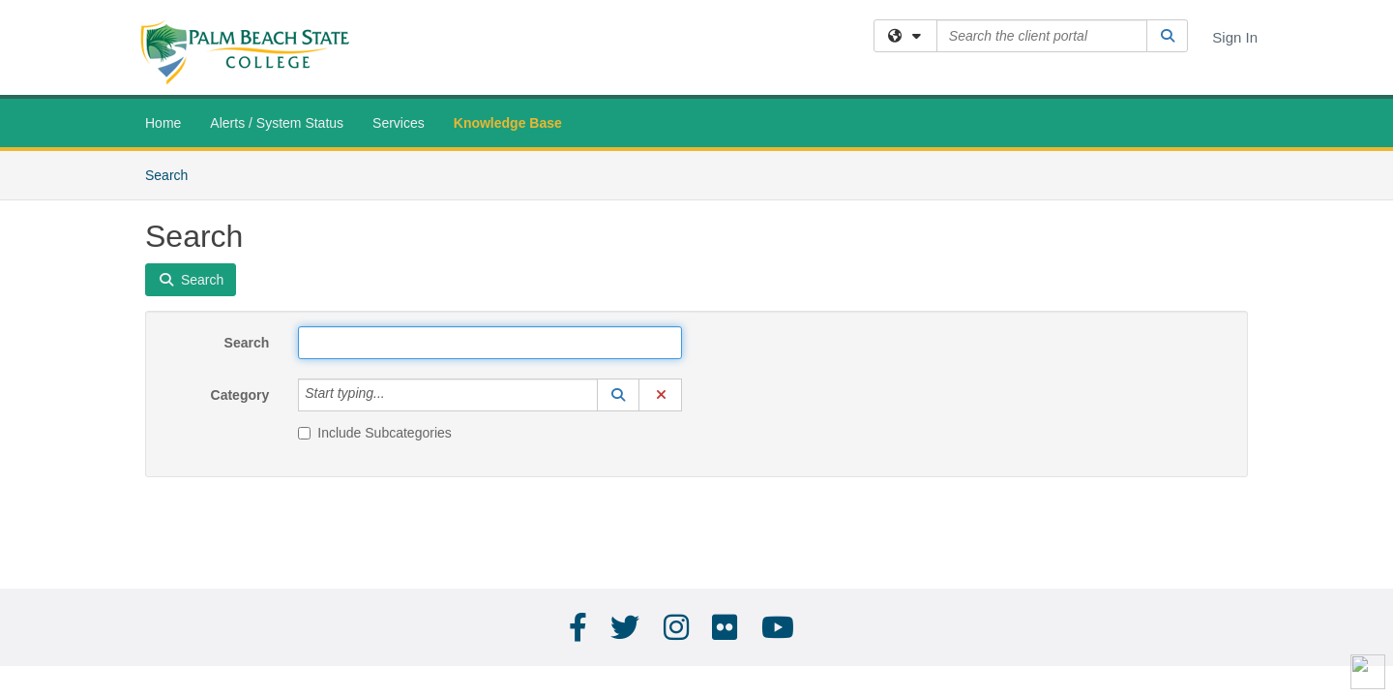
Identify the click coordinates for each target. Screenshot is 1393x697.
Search (173, 174)
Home (163, 123)
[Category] (395, 395)
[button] (618, 395)
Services (398, 123)
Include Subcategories (375, 432)
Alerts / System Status (276, 123)
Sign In (1235, 37)
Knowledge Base (508, 123)
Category (240, 395)
